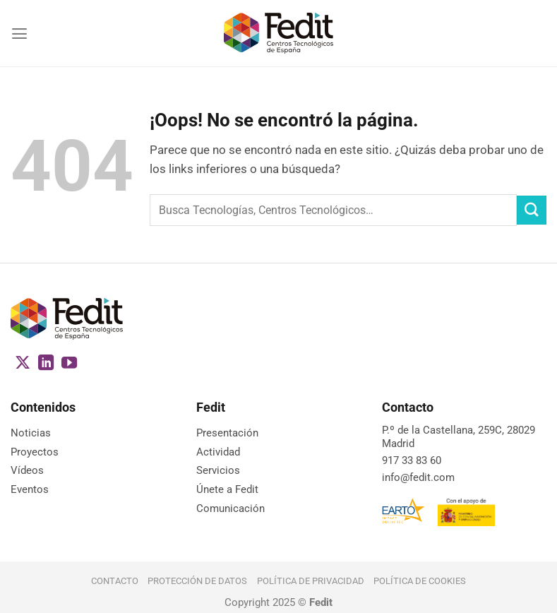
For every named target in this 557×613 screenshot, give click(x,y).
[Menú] (20, 34)
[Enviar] (531, 210)
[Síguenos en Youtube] (69, 364)
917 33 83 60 (411, 460)
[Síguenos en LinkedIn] (46, 364)
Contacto (114, 581)
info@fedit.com (418, 477)
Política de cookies (419, 581)
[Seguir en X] (22, 364)
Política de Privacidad (310, 581)
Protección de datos (197, 581)
